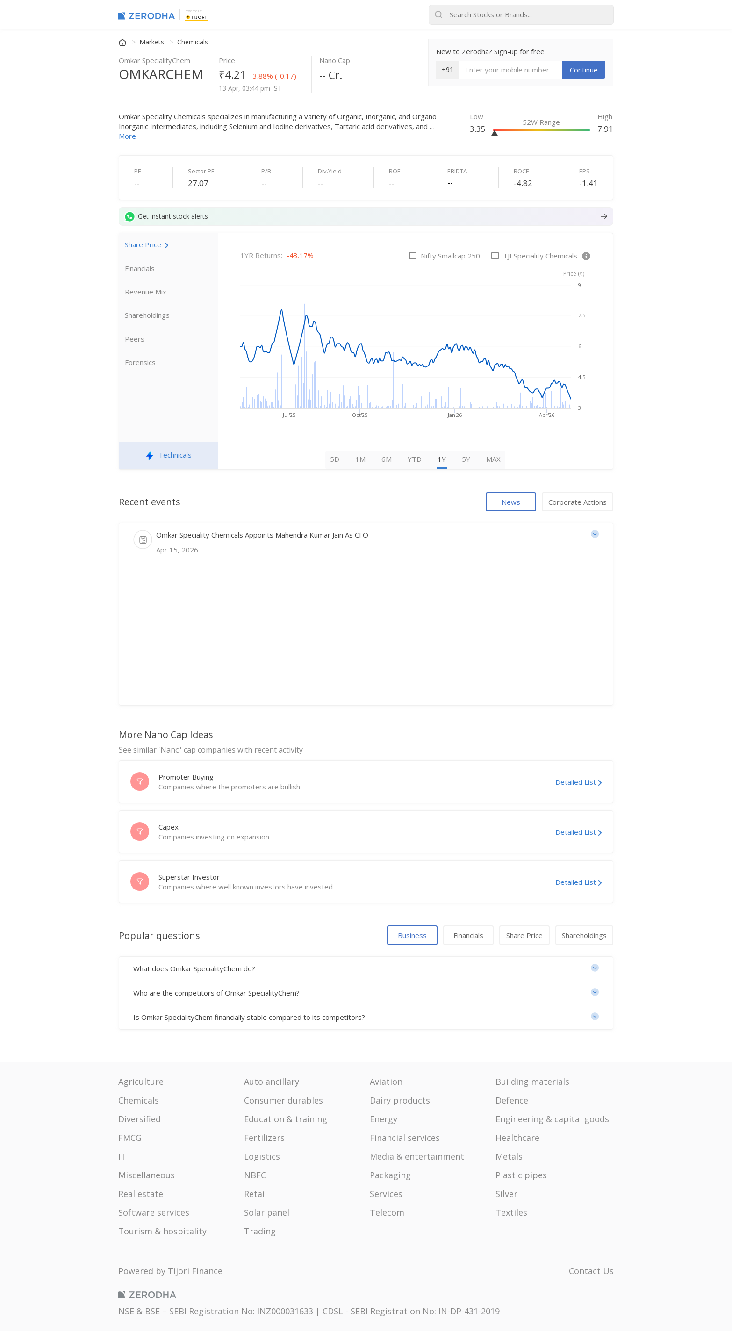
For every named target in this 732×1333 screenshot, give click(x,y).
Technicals (169, 457)
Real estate (140, 1196)
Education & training (285, 1121)
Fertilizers (264, 1140)
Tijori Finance (195, 1273)
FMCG (130, 1140)
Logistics (262, 1158)
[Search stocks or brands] (521, 15)
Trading (260, 1233)
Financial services (405, 1140)
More (127, 136)
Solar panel (266, 1214)
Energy (383, 1121)
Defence (511, 1102)
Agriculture (141, 1083)
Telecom (387, 1214)
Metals (509, 1158)
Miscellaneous (146, 1177)
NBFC (255, 1177)
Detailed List (578, 784)
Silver (506, 1196)
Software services (153, 1214)
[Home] (123, 41)
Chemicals (192, 41)
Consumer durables (283, 1102)
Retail (255, 1196)
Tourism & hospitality (162, 1233)
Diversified (139, 1121)
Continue (584, 69)
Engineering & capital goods (552, 1121)
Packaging (390, 1177)
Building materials (532, 1083)
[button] (366, 971)
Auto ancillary (271, 1083)
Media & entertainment (417, 1158)
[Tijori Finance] (196, 16)
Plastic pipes (521, 1177)
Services (386, 1196)
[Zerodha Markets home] (146, 14)
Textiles (511, 1214)
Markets (152, 41)
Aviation (386, 1083)
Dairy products (400, 1102)
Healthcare (517, 1140)
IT (122, 1158)
